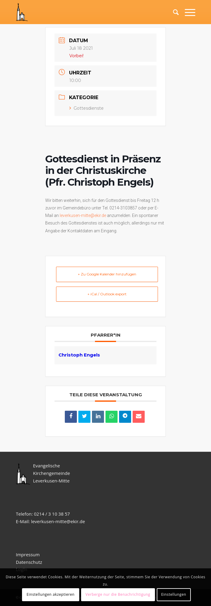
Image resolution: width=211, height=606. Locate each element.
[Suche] (173, 12)
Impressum (28, 554)
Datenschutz (29, 562)
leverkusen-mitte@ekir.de (83, 215)
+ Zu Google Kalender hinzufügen (107, 274)
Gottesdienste (86, 108)
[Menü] (187, 12)
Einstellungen (173, 594)
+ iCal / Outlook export (107, 294)
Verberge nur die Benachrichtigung (118, 594)
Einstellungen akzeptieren (50, 594)
